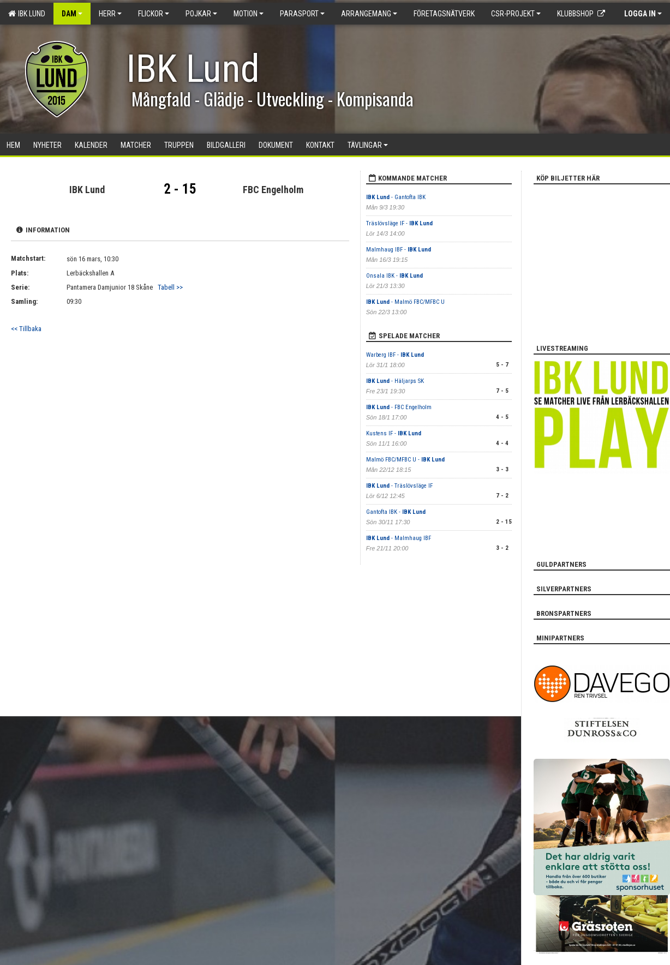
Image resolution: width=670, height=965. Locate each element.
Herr (110, 13)
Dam (72, 13)
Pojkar (201, 13)
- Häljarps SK (395, 381)
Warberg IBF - (395, 354)
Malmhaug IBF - (398, 249)
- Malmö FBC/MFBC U (405, 301)
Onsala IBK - (394, 275)
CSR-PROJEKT (516, 13)
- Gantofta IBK (396, 197)
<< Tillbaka (26, 329)
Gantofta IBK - (396, 512)
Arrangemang (369, 13)
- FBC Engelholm (399, 407)
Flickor (153, 13)
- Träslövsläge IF (399, 485)
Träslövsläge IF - (399, 223)
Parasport (302, 13)
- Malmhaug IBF (398, 538)
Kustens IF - (393, 433)
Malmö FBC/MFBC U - (405, 459)
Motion (249, 13)
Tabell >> (170, 287)
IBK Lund (26, 13)
